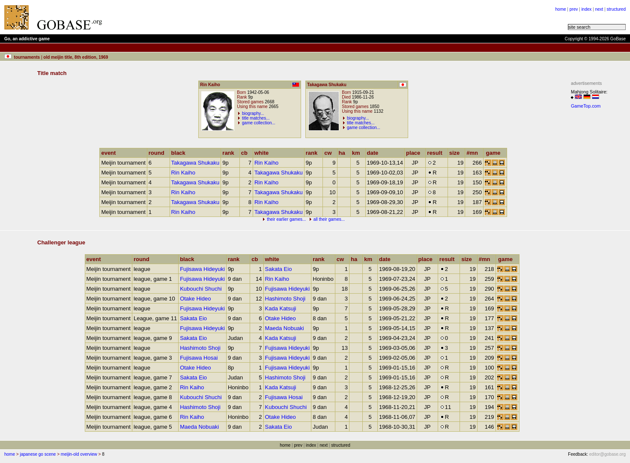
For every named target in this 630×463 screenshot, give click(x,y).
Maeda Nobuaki (284, 328)
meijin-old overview (79, 454)
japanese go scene (38, 454)
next (599, 9)
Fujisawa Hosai (199, 358)
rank (230, 153)
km (358, 153)
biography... (253, 113)
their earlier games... (286, 219)
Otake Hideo (195, 298)
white (263, 153)
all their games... (329, 219)
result (436, 153)
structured (616, 9)
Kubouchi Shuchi (201, 289)
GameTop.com (585, 105)
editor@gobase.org (607, 454)
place (415, 153)
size (456, 153)
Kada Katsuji (280, 308)
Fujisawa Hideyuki (202, 269)
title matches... (255, 118)
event (110, 153)
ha (344, 153)
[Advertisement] (215, 17)
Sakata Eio (278, 269)
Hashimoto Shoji (285, 298)
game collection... (258, 122)
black (180, 153)
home (560, 9)
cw (329, 153)
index (586, 9)
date (374, 153)
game (495, 153)
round (158, 153)
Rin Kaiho (266, 162)
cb (246, 153)
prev (574, 9)
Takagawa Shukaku (195, 162)
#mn (474, 153)
